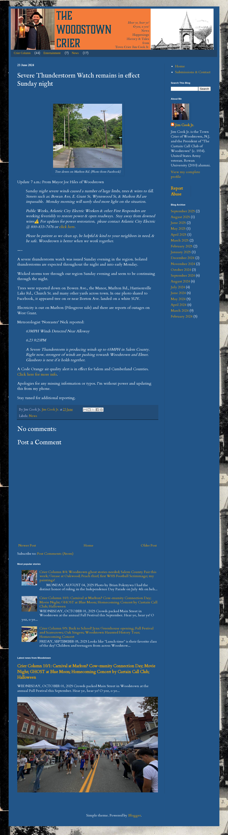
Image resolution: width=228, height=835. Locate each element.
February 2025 (181, 246)
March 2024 (180, 310)
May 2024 (178, 299)
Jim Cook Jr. (184, 125)
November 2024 (183, 264)
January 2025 (181, 252)
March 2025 (180, 240)
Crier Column (22, 53)
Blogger (134, 815)
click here (66, 226)
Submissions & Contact (193, 72)
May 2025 (178, 228)
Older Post (149, 545)
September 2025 (183, 211)
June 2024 (178, 293)
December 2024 (182, 258)
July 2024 (178, 287)
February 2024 (181, 316)
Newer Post (27, 545)
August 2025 (180, 217)
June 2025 (178, 222)
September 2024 (183, 275)
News (75, 53)
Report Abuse (177, 191)
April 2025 (178, 234)
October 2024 (181, 269)
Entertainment (51, 53)
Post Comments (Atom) (55, 553)
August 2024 (180, 281)
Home (88, 545)
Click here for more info (37, 374)
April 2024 (178, 304)
